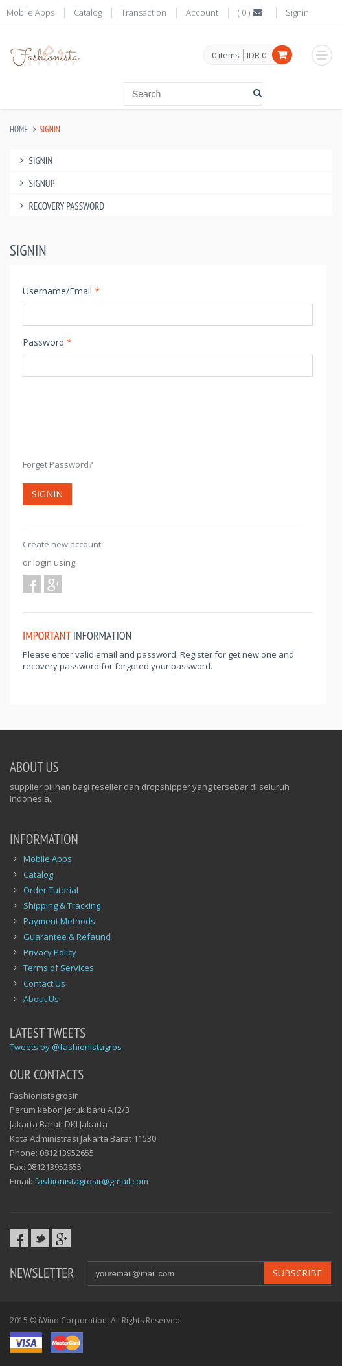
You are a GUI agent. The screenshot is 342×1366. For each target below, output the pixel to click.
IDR (256, 55)
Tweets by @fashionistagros (66, 1047)
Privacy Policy (49, 952)
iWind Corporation (72, 1320)
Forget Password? (58, 464)
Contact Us (44, 983)
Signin (297, 12)
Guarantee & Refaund (67, 936)
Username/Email (61, 291)
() (251, 12)
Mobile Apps (30, 12)
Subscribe (297, 1273)
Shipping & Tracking (61, 905)
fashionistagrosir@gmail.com (91, 1181)
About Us (41, 999)
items (226, 56)
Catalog (88, 12)
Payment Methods (59, 921)
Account (202, 12)
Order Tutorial (50, 890)
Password (47, 342)
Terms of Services (58, 968)
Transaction (143, 12)
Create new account (62, 544)
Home (19, 129)
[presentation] (121, 423)
